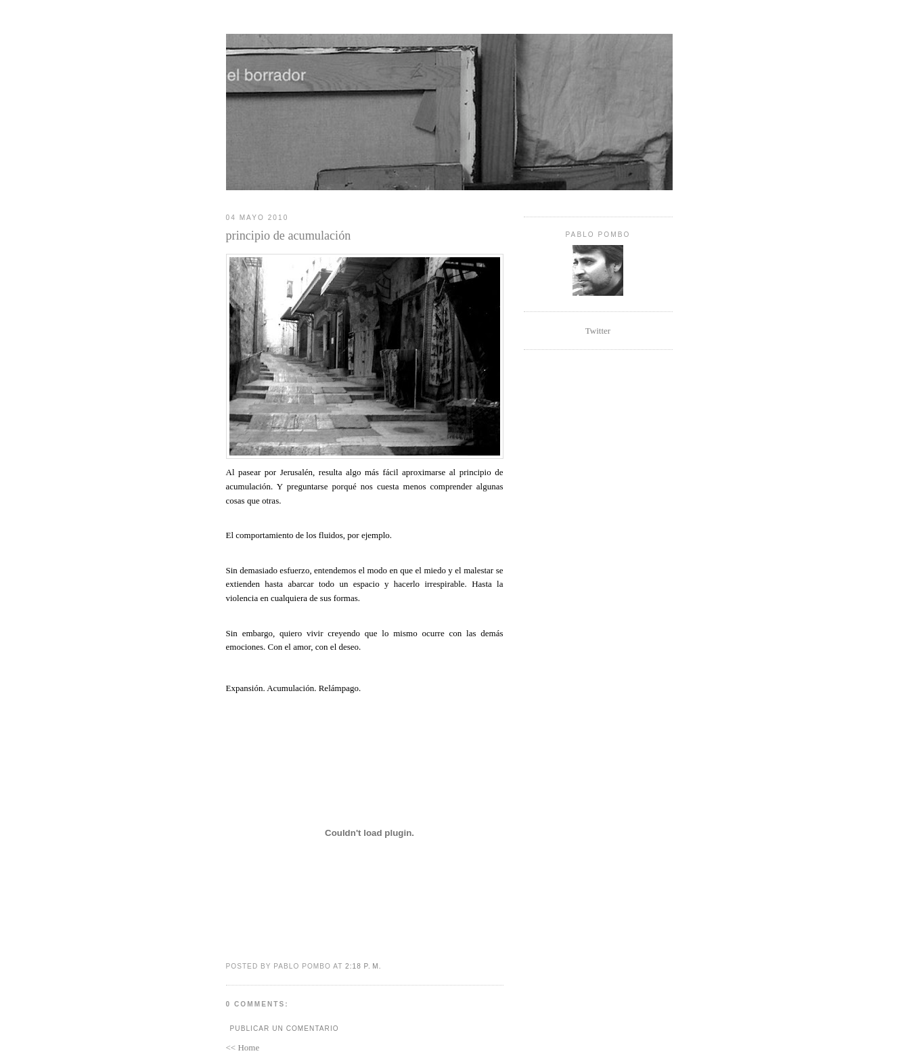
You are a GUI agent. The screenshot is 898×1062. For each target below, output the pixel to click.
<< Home (243, 1047)
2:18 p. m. (363, 966)
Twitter (597, 331)
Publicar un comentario (284, 1028)
